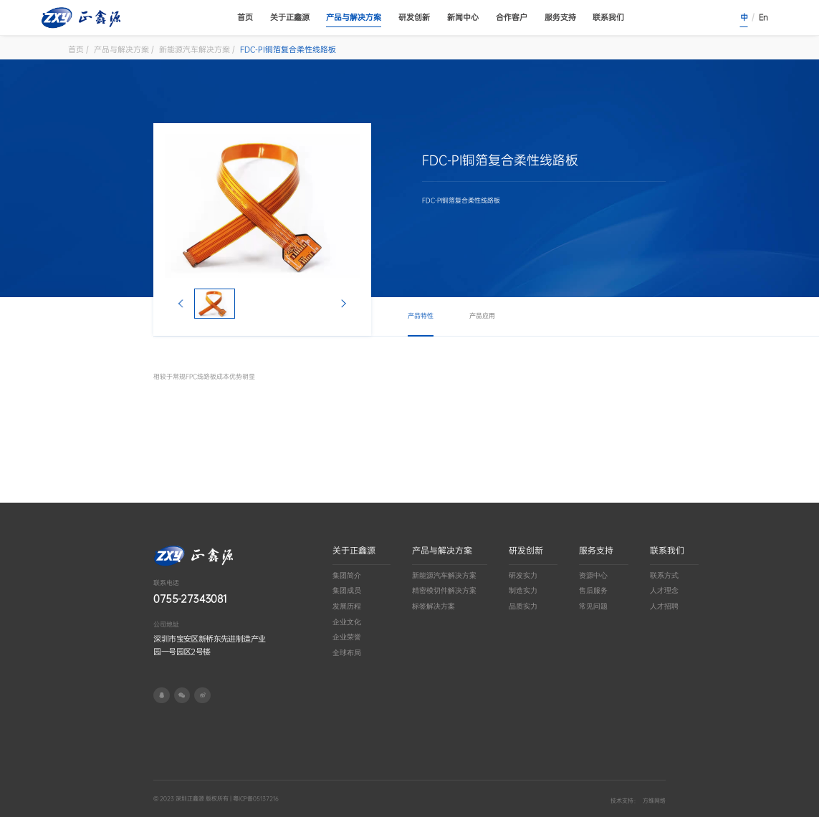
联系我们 (608, 17)
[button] (181, 303)
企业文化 (346, 622)
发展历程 (346, 606)
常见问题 (593, 606)
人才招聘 (664, 606)
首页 (245, 17)
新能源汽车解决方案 (194, 49)
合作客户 (511, 17)
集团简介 (346, 575)
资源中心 (593, 575)
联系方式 (664, 575)
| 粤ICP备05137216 (254, 799)
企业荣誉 (346, 637)
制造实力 (523, 590)
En (763, 17)
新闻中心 (463, 17)
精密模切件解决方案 (444, 590)
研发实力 (523, 575)
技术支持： (624, 801)
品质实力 (523, 606)
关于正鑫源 (290, 17)
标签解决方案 (433, 606)
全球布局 (346, 653)
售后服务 (593, 590)
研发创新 (414, 17)
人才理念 (664, 590)
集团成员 (346, 590)
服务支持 (560, 17)
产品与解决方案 (353, 17)
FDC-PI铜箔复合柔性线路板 (288, 49)
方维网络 (654, 801)
